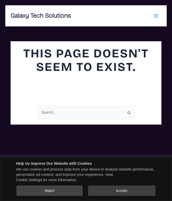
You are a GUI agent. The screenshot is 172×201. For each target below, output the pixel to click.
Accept (121, 191)
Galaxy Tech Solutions (41, 15)
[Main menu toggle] (156, 15)
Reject (49, 191)
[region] (86, 179)
